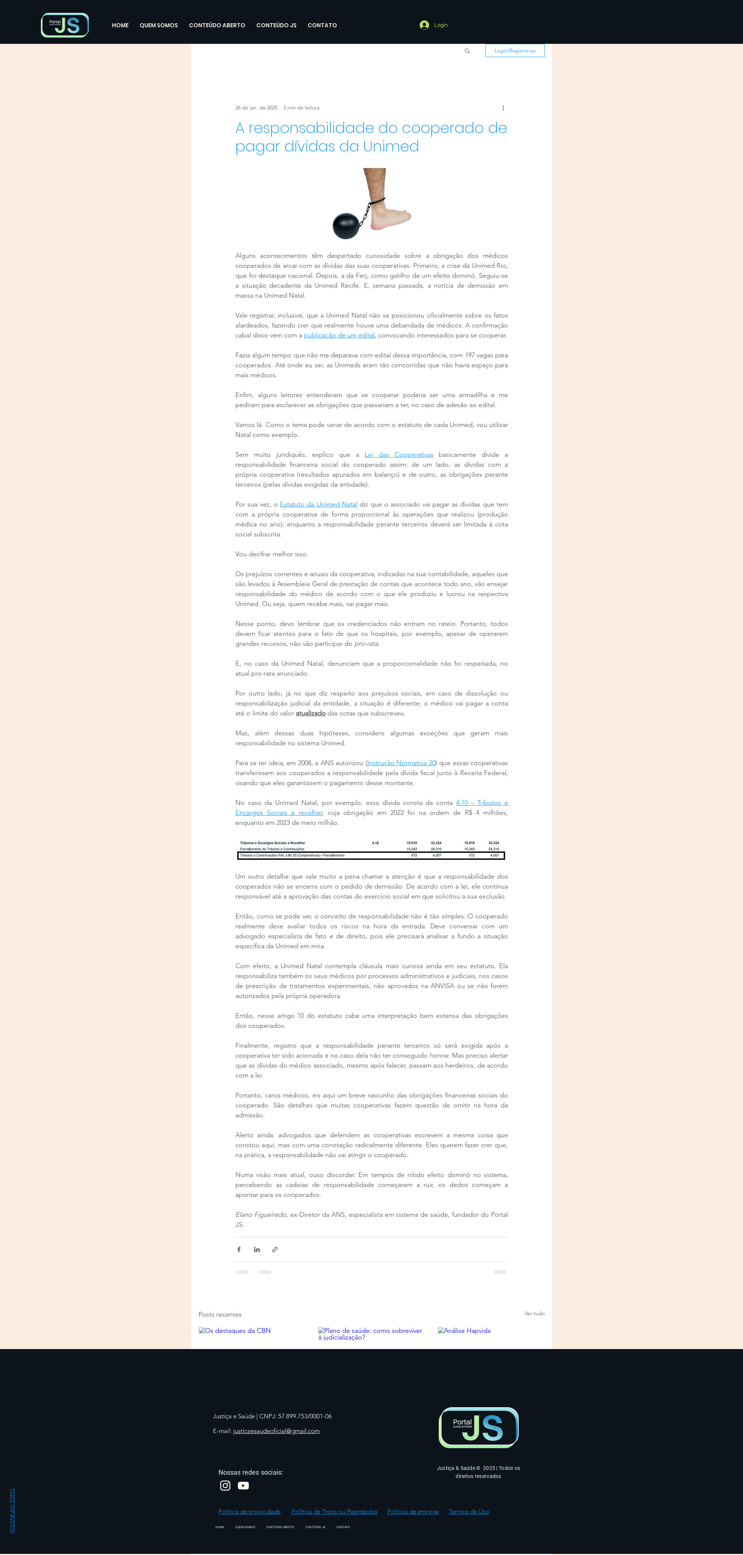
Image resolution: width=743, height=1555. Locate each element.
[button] (467, 50)
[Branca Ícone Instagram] (225, 1485)
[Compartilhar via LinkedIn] (256, 1249)
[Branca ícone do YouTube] (243, 1485)
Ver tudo (535, 1313)
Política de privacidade (249, 1511)
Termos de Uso (469, 1511)
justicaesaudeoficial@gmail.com (276, 1431)
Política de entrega (413, 1511)
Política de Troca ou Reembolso (335, 1511)
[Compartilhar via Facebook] (238, 1249)
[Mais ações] (503, 107)
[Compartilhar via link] (274, 1249)
